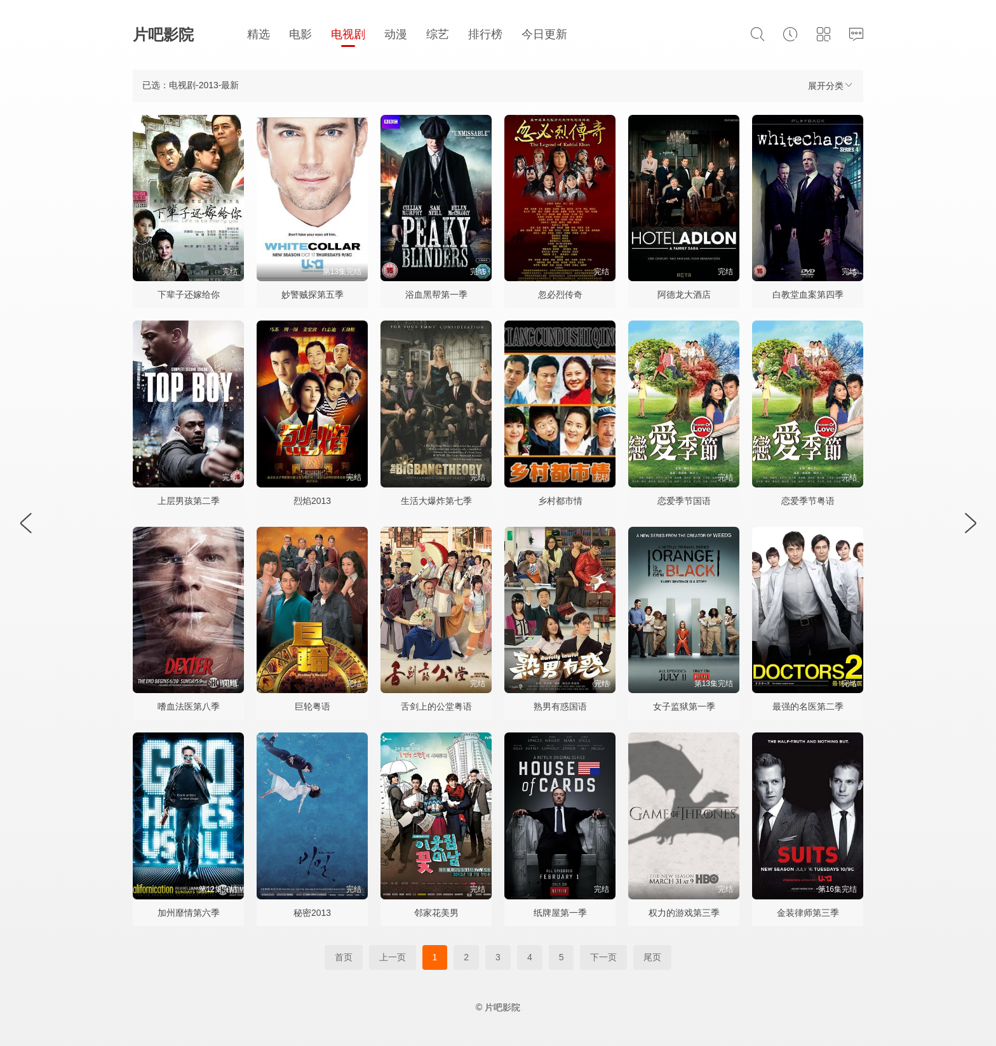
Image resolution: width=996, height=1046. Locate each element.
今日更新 (544, 34)
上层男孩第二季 (189, 501)
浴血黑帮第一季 (436, 294)
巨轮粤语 (312, 706)
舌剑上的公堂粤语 (436, 706)
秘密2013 (312, 913)
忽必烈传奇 (560, 294)
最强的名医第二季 (808, 706)
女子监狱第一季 (684, 706)
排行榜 (485, 34)
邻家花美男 (436, 913)
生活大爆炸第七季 (436, 501)
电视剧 (348, 34)
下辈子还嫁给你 (189, 294)
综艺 (437, 34)
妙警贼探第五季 (312, 294)
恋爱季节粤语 (808, 501)
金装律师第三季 (808, 913)
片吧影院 (163, 34)
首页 (344, 957)
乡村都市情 (560, 501)
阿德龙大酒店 (684, 294)
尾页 (652, 957)
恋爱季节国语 (684, 501)
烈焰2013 (312, 501)
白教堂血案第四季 (808, 294)
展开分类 (831, 85)
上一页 (392, 957)
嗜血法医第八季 (189, 706)
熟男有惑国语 (560, 706)
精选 (258, 34)
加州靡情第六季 (189, 913)
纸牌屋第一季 (560, 913)
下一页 (603, 957)
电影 (300, 34)
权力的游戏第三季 (684, 913)
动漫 (395, 34)
